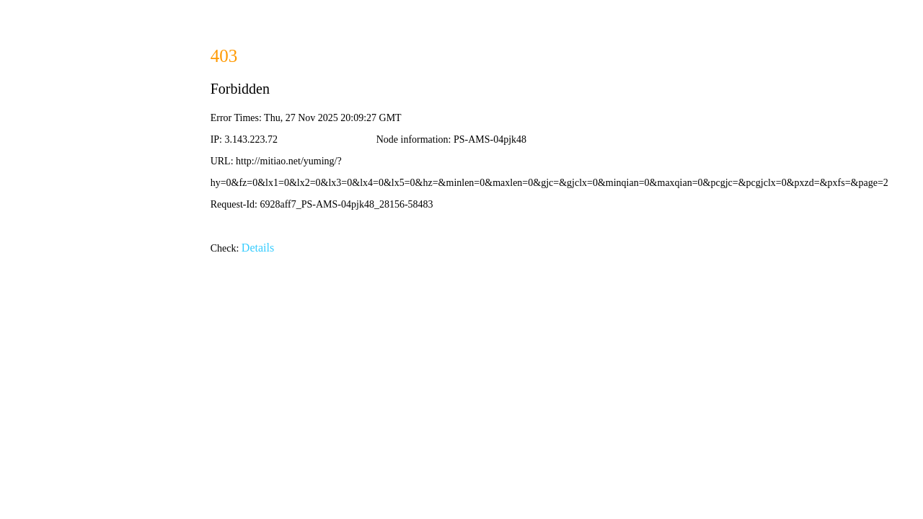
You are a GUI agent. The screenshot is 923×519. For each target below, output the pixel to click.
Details (258, 247)
